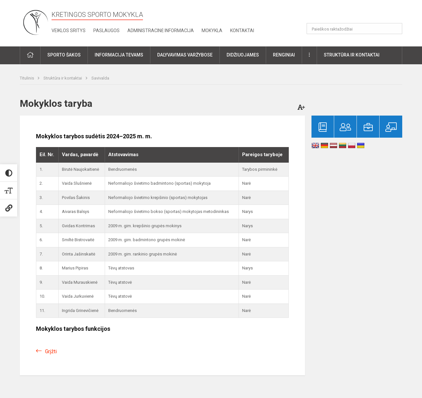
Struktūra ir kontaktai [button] (352, 54)
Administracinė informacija (160, 30)
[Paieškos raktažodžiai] (354, 28)
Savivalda (100, 78)
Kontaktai (242, 30)
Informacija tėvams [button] (119, 54)
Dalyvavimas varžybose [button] (185, 54)
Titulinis (27, 78)
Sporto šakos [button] (64, 54)
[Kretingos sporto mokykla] (36, 22)
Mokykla (212, 30)
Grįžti (51, 351)
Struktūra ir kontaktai (63, 78)
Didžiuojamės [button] (243, 54)
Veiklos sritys (69, 30)
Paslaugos (106, 30)
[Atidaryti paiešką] (395, 28)
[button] (358, 14)
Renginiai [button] (284, 54)
